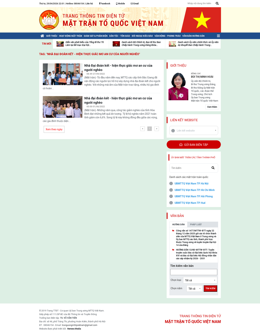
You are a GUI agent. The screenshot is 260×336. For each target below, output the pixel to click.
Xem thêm (212, 107)
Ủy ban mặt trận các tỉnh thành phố (193, 157)
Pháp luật (196, 224)
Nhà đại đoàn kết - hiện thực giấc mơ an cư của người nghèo (118, 100)
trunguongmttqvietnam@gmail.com (79, 325)
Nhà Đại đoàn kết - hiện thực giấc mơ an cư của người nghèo (118, 68)
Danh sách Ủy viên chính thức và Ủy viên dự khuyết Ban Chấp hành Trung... (198, 43)
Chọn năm (176, 288)
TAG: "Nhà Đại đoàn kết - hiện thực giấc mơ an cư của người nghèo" (89, 54)
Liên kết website (184, 120)
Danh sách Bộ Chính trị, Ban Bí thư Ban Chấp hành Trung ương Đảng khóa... (141, 43)
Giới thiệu (178, 65)
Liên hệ (89, 3)
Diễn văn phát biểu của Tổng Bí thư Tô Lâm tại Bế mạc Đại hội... (85, 43)
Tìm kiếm (210, 288)
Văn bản (177, 216)
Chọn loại (176, 280)
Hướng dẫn (178, 224)
